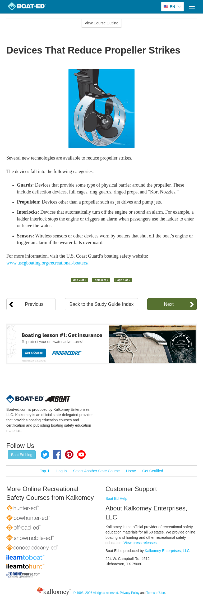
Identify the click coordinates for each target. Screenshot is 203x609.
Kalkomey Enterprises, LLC (167, 551)
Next (169, 304)
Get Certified (152, 471)
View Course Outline (101, 23)
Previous (34, 304)
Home (131, 471)
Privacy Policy (129, 593)
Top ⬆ (45, 471)
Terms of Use (155, 593)
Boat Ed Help (116, 498)
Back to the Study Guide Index (101, 304)
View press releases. (141, 543)
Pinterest (69, 454)
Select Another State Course (96, 471)
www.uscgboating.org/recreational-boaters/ (47, 263)
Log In (62, 471)
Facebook (57, 454)
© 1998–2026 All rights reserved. (96, 593)
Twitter (45, 454)
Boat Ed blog (21, 455)
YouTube (81, 454)
